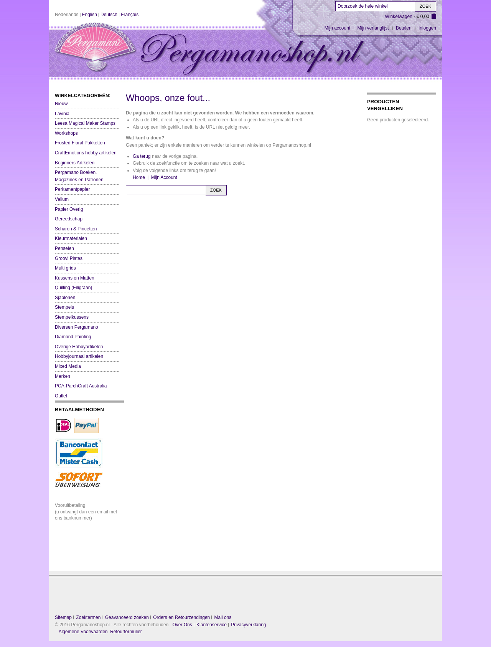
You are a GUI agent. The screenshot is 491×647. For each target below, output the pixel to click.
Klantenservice (211, 624)
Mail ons (223, 617)
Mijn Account (164, 177)
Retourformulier (126, 631)
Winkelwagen (398, 16)
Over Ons (182, 624)
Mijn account (337, 28)
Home (139, 177)
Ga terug (142, 156)
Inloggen (427, 28)
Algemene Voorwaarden (83, 631)
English (89, 14)
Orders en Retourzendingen (181, 617)
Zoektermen (88, 617)
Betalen (404, 28)
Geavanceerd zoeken (127, 617)
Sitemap (63, 617)
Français (129, 14)
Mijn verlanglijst (373, 28)
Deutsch (109, 14)
